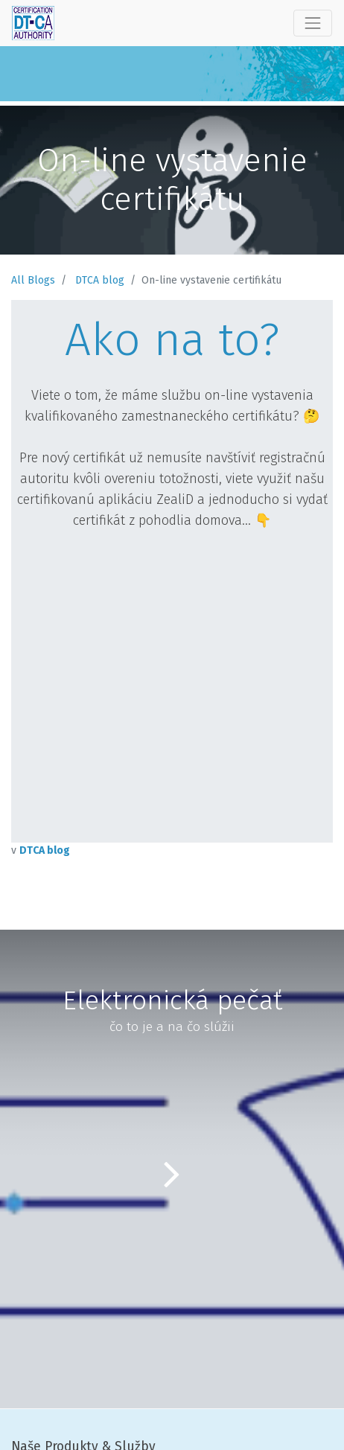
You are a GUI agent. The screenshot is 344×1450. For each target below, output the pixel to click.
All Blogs (33, 280)
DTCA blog (99, 280)
